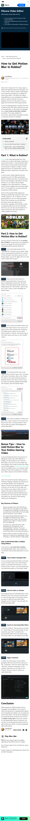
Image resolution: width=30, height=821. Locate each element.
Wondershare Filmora (21, 466)
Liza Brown (8, 76)
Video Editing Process (11, 56)
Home (2, 56)
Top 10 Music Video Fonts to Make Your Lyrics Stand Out (14, 746)
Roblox (3, 159)
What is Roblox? (9, 141)
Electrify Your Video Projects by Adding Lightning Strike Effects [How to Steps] (13, 741)
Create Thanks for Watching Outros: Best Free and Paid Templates (15, 751)
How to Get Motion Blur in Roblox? (15, 144)
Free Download (5, 476)
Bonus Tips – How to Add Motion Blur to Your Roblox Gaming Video (15, 147)
